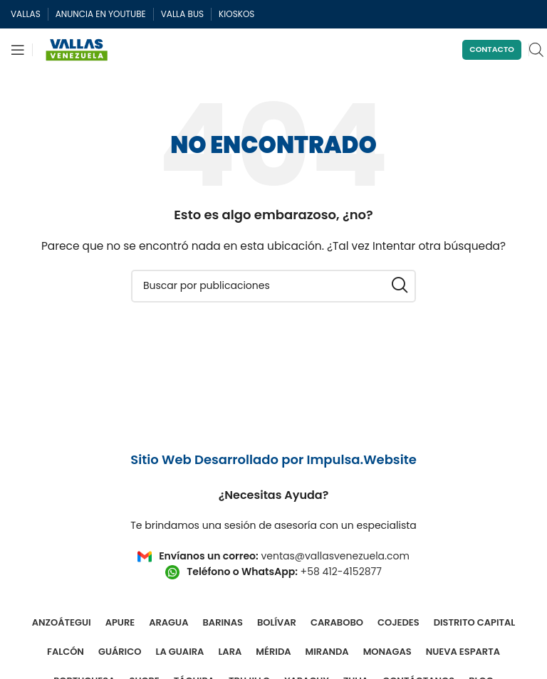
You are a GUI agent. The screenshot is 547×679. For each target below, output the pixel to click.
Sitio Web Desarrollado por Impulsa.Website (273, 459)
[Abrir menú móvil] (18, 50)
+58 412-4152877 (341, 571)
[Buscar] (273, 286)
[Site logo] (77, 49)
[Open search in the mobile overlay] (536, 49)
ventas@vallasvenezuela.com (335, 556)
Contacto (491, 49)
